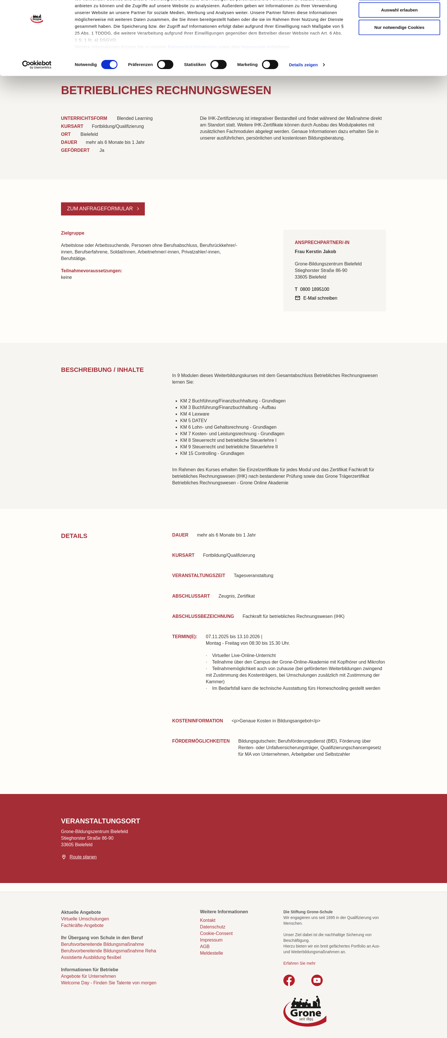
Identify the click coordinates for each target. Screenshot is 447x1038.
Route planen (83, 856)
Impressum (253, 68)
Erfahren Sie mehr (299, 963)
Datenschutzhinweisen (192, 68)
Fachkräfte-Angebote (82, 925)
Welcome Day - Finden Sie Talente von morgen (109, 982)
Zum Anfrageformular (100, 208)
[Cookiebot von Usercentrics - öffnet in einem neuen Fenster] (37, 86)
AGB (205, 946)
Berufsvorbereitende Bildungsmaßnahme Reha (108, 950)
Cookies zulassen (399, 14)
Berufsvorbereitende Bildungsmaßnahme (102, 944)
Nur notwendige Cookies (399, 49)
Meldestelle (211, 953)
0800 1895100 (314, 289)
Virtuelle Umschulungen (85, 918)
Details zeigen (303, 86)
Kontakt (208, 920)
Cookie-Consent (216, 933)
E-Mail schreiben (320, 298)
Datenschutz (212, 926)
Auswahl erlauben (399, 31)
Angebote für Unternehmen (88, 976)
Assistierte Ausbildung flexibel (91, 957)
